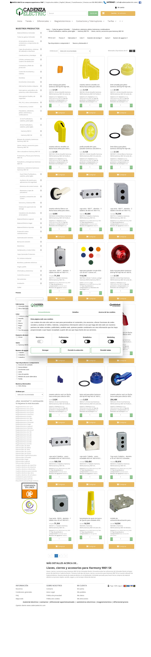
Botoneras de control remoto (29, 186)
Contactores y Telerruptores (90, 21)
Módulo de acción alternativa (27, 376)
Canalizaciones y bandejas (27, 55)
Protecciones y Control (26, 107)
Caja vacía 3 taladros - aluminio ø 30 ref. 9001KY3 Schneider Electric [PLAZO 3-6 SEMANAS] (121, 457)
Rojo (19, 328)
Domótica (22, 78)
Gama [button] (107, 38)
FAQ (17, 595)
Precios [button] (62, 38)
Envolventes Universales (27, 82)
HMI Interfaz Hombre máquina (28, 86)
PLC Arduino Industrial (24, 258)
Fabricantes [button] (72, 38)
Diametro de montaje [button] (94, 38)
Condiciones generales (24, 592)
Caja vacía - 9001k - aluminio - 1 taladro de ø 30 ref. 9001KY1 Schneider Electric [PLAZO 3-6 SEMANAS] (60, 519)
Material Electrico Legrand (25, 219)
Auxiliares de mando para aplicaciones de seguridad (28, 181)
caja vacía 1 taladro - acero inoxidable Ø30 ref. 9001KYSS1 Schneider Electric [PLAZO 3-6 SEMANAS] (90, 457)
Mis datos (80, 595)
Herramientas (21, 279)
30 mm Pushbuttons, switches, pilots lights (26, 126)
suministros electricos (86, 602)
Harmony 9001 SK (26, 135)
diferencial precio (120, 602)
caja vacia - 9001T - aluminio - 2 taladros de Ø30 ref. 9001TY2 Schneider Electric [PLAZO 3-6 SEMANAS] (121, 209)
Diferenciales (44, 21)
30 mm (20, 337)
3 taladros (21, 357)
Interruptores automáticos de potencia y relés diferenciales (28, 91)
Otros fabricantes (24, 308)
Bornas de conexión (23, 242)
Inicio (19, 21)
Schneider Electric (24, 306)
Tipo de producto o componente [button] (59, 43)
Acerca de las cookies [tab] (107, 312)
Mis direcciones (82, 599)
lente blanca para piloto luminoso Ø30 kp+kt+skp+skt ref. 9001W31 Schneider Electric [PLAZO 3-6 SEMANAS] (121, 148)
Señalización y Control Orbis (26, 250)
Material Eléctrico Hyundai (25, 227)
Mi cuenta (121, 7)
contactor (44, 602)
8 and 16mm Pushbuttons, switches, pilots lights (28, 175)
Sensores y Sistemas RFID (27, 203)
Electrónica (20, 246)
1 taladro (21, 352)
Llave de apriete (23, 374)
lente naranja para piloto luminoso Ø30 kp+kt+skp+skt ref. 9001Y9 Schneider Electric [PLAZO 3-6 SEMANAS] (59, 86)
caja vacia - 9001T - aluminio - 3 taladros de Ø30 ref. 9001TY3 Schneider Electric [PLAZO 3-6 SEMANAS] (90, 209)
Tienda (29, 21)
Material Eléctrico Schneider (26, 33)
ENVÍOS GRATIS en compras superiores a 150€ (26, 2)
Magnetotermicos (63, 21)
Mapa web (19, 599)
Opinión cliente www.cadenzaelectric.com (30, 605)
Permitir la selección (75, 350)
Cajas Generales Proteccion (26, 254)
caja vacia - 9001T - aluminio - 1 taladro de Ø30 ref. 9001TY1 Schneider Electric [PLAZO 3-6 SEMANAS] (60, 271)
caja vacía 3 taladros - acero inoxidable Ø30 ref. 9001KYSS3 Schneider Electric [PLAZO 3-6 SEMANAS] (59, 457)
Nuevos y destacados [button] (80, 43)
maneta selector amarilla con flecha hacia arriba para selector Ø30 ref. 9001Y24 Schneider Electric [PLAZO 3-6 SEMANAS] (60, 148)
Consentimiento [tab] (44, 312)
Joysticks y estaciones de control (28, 198)
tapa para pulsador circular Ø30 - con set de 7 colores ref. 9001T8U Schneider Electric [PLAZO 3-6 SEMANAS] (91, 271)
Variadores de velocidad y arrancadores (27, 214)
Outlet (19, 287)
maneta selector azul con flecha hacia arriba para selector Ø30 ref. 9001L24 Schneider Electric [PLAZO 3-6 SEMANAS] (121, 395)
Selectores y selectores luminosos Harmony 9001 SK (28, 169)
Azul (19, 321)
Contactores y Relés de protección (26, 66)
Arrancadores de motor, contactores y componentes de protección (29, 43)
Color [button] (82, 38)
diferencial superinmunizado (62, 602)
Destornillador (22, 367)
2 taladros (21, 355)
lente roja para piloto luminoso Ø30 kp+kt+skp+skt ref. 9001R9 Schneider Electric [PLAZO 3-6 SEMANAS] (121, 271)
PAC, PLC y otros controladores (28, 102)
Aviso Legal (50, 592)
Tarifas (112, 21)
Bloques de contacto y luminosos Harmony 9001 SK (27, 140)
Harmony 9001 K (26, 131)
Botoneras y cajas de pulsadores (26, 191)
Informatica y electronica (25, 271)
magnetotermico (104, 602)
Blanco (20, 323)
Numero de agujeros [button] (120, 38)
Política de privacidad (54, 595)
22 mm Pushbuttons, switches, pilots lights (26, 120)
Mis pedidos (81, 592)
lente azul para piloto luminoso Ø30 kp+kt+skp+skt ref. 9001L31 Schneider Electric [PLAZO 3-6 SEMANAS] (91, 395)
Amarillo (20, 318)
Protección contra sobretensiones (22, 232)
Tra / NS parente (23, 330)
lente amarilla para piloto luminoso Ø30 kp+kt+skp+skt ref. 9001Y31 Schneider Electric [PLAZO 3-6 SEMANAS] (120, 86)
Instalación (20, 283)
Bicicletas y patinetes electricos (27, 262)
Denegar (45, 350)
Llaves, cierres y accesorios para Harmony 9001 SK (27, 146)
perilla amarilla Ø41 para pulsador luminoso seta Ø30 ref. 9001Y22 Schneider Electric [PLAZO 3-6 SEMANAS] (91, 148)
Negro (20, 325)
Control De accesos (23, 275)
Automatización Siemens (25, 238)
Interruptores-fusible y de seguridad (27, 97)
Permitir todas (105, 350)
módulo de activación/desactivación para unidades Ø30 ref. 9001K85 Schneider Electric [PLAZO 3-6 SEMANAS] (120, 519)
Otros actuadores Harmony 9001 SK (28, 151)
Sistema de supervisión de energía (27, 208)
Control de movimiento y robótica (26, 73)
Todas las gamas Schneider (26, 37)
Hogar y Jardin (21, 267)
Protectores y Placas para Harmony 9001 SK (28, 157)
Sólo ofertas (22, 386)
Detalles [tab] (75, 312)
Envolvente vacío (23, 369)
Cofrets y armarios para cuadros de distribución (26, 60)
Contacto (49, 589)
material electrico (30, 602)
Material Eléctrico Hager (24, 223)
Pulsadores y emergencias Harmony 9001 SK (28, 163)
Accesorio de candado (25, 365)
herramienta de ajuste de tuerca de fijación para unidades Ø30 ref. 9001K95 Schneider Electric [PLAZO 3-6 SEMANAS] (91, 519)
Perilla (20, 379)
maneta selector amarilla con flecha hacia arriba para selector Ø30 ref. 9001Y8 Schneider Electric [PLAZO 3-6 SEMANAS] (90, 86)
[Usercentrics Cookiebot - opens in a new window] (111, 305)
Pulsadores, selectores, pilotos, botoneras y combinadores (26, 113)
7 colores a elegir (23, 316)
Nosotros (19, 589)
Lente (20, 372)
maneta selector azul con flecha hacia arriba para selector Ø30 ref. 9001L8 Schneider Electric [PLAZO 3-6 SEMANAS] (60, 395)
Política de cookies (53, 599)
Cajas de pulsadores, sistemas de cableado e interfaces (28, 50)
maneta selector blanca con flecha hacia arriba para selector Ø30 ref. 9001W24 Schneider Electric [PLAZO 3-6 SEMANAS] (60, 209)
